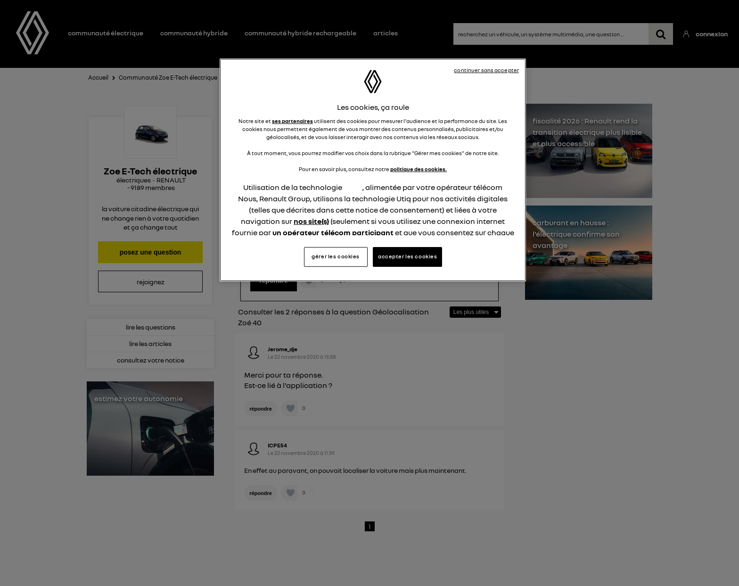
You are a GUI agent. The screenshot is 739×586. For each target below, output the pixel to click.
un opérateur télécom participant (333, 232)
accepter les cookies (407, 256)
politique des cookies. (418, 169)
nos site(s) (311, 221)
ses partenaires (292, 121)
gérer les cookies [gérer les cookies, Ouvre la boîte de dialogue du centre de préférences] (336, 256)
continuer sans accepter (486, 70)
